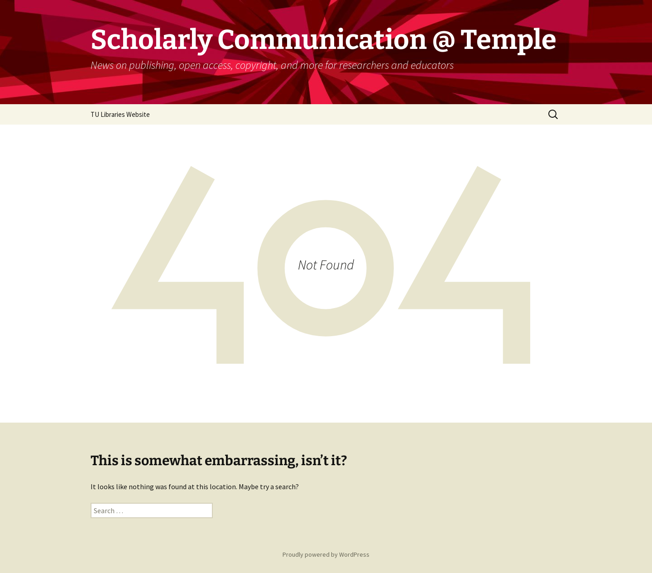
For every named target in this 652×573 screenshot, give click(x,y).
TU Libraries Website (120, 114)
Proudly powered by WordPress (326, 554)
